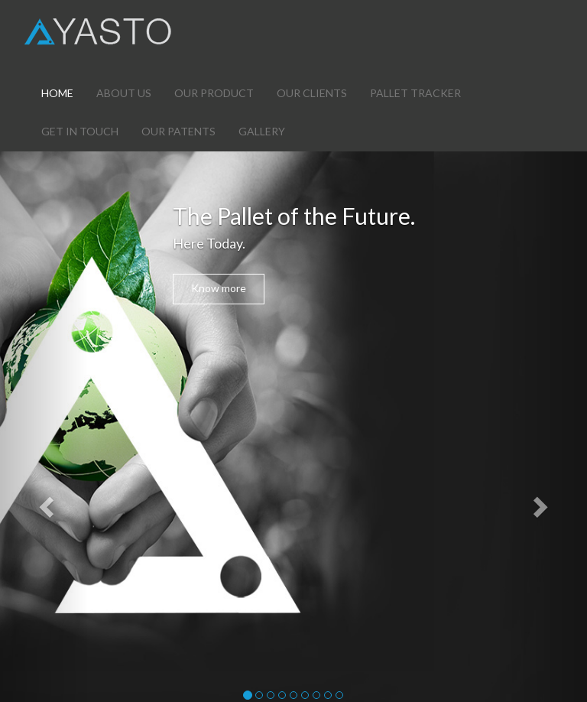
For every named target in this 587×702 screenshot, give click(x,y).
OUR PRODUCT (214, 92)
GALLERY (261, 131)
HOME (57, 92)
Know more (218, 287)
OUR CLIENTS (312, 92)
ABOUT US (123, 92)
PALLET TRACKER (415, 92)
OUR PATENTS (178, 131)
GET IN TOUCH (79, 131)
